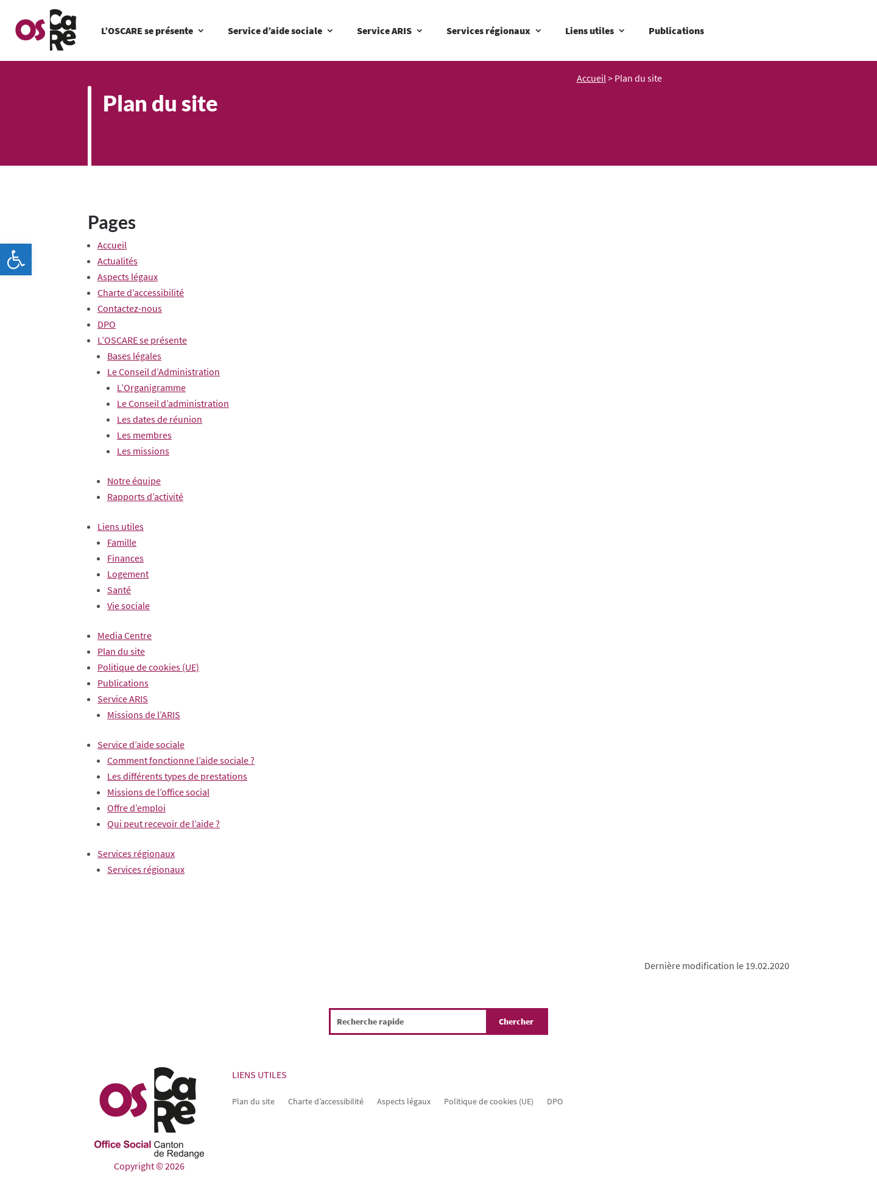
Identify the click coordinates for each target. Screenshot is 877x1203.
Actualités (117, 261)
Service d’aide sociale (275, 30)
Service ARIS (384, 30)
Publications (676, 30)
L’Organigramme (151, 387)
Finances (125, 558)
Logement (128, 574)
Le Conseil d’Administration (163, 371)
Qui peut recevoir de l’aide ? (163, 823)
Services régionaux (488, 30)
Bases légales (134, 356)
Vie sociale (128, 605)
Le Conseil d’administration (173, 403)
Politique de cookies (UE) (148, 667)
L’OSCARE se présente (147, 30)
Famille (121, 542)
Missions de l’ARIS (143, 714)
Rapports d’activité (145, 496)
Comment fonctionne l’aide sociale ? (181, 760)
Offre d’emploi (136, 808)
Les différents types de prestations (177, 776)
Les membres (144, 435)
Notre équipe (134, 480)
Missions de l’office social (158, 792)
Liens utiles (589, 30)
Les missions (143, 451)
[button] (16, 259)
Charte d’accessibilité (140, 292)
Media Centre (124, 635)
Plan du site (121, 651)
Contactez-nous (129, 308)
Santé (119, 590)
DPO (106, 324)
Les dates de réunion (159, 419)
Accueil (591, 78)
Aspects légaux (127, 276)
